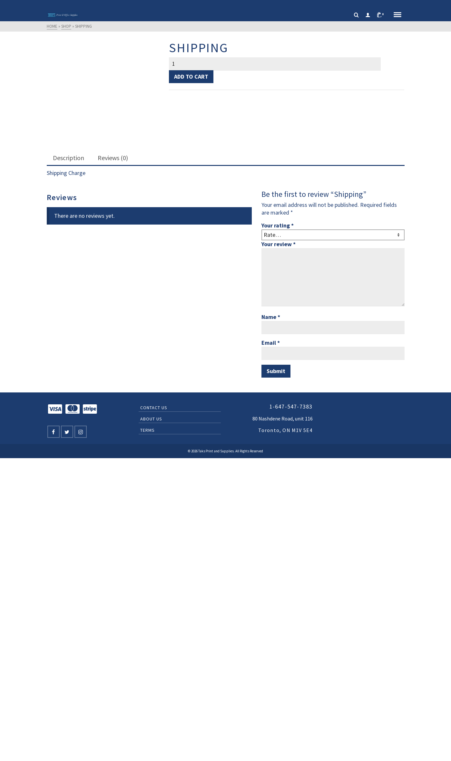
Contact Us (153, 407)
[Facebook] (53, 432)
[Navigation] (397, 15)
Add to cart (191, 76)
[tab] (68, 158)
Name (270, 317)
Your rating (277, 225)
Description (68, 158)
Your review (278, 244)
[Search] (356, 15)
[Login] (368, 15)
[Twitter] (67, 432)
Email (270, 342)
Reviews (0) (113, 158)
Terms (147, 430)
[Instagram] (80, 432)
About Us (151, 419)
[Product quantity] (275, 63)
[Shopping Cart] (382, 15)
